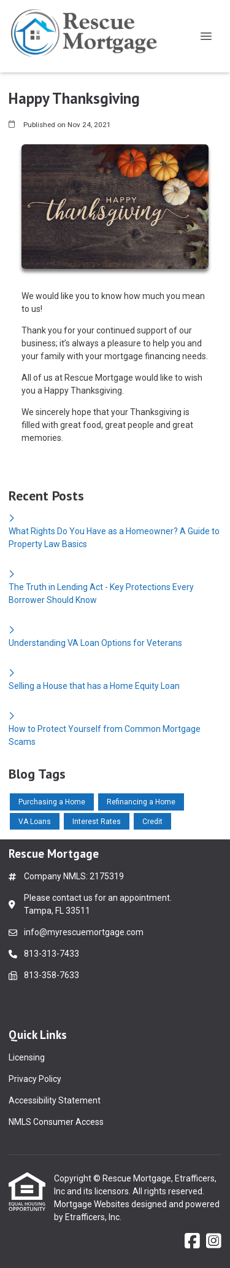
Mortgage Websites (92, 1204)
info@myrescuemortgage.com (84, 932)
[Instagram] (213, 1241)
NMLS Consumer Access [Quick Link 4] (56, 1122)
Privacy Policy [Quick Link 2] (35, 1079)
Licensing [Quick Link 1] (27, 1057)
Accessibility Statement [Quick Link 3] (55, 1100)
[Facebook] (192, 1241)
